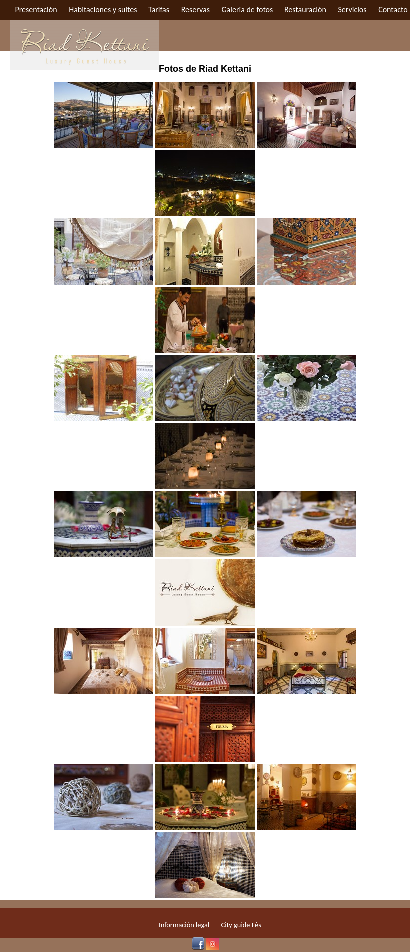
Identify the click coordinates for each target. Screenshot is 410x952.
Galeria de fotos (247, 9)
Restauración (305, 9)
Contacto (392, 9)
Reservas (195, 9)
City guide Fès (241, 924)
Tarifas (158, 9)
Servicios (352, 9)
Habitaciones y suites (103, 9)
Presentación (36, 9)
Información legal (184, 924)
